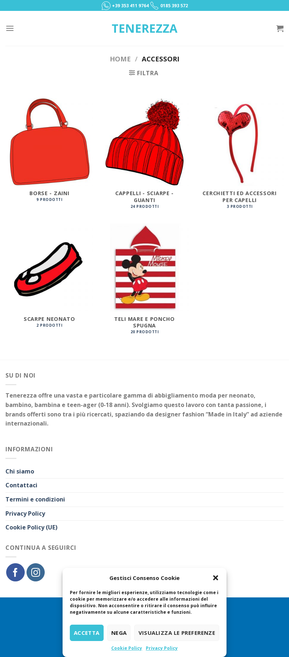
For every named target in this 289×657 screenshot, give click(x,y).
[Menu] (9, 28)
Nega (119, 632)
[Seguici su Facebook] (15, 572)
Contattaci (21, 485)
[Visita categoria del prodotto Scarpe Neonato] (49, 279)
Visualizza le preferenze (177, 632)
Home (120, 58)
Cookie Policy (126, 648)
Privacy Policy (162, 648)
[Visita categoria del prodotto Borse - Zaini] (49, 154)
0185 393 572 (174, 6)
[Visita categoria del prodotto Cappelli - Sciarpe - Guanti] (144, 157)
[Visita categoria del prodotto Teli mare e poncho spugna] (144, 282)
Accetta (87, 632)
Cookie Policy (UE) (31, 527)
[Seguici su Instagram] (36, 572)
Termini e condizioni (35, 499)
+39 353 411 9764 (131, 6)
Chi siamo (19, 471)
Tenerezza (144, 28)
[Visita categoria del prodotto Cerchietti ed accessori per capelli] (240, 157)
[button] (215, 577)
